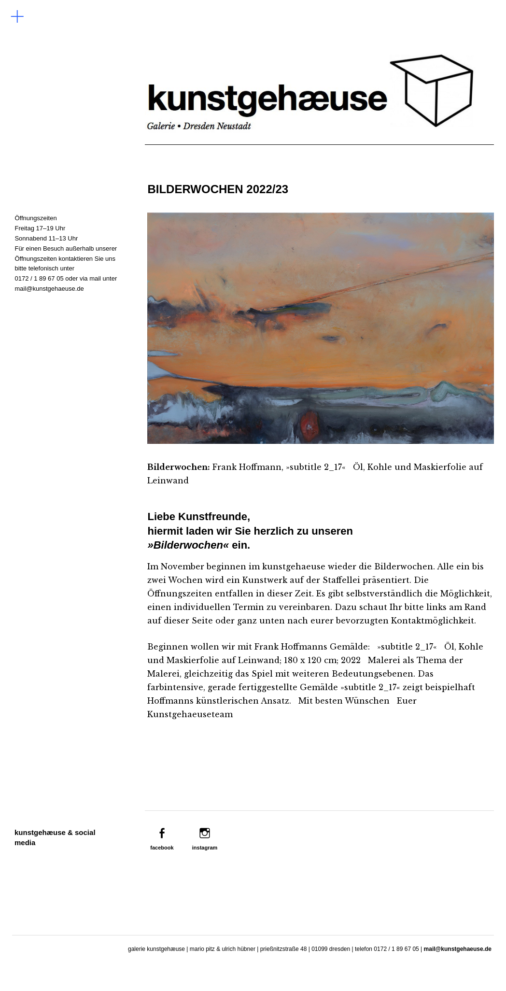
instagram (205, 847)
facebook (161, 847)
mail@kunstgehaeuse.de (49, 288)
